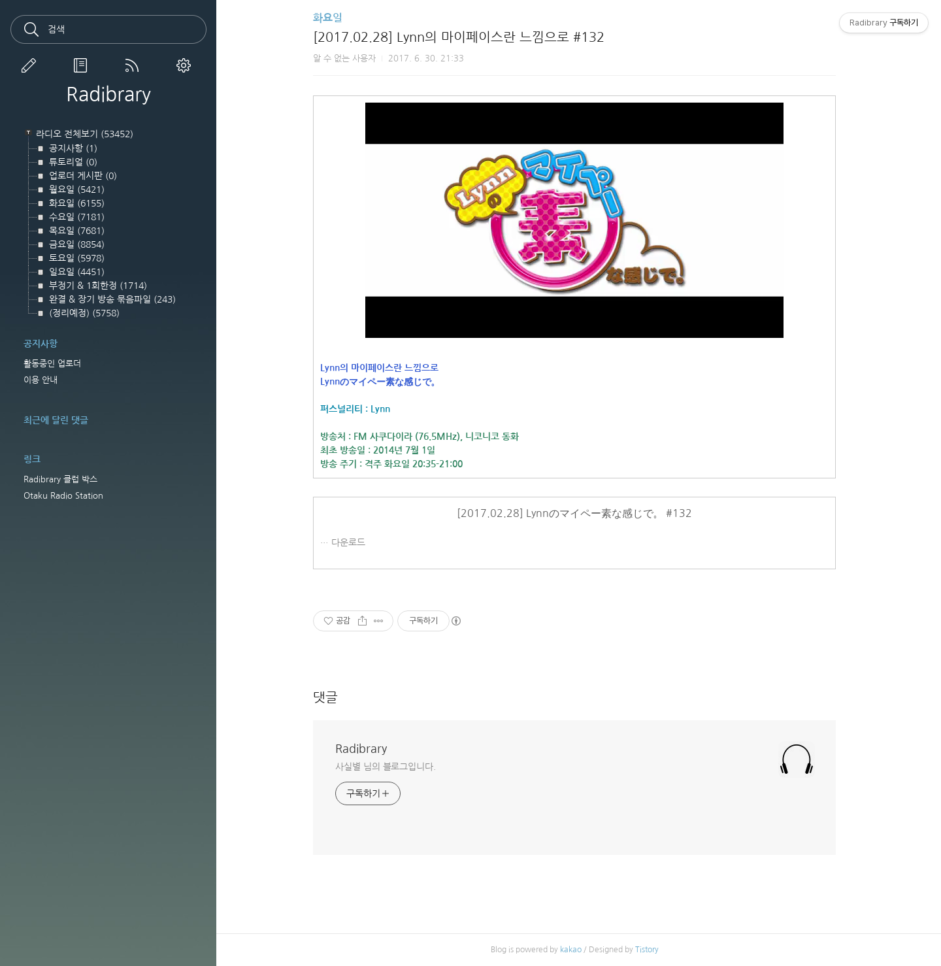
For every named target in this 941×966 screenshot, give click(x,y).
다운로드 (353, 542)
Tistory (651, 950)
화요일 (332, 18)
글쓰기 (31, 65)
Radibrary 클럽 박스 (60, 479)
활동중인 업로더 (52, 363)
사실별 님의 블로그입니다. (390, 766)
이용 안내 (41, 380)
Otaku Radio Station (63, 495)
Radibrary (108, 94)
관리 (186, 65)
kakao (575, 950)
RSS (134, 65)
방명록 (83, 65)
